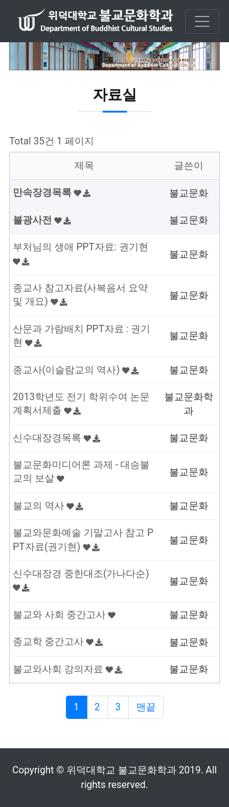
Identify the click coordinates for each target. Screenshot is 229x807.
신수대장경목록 (56, 438)
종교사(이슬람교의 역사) (76, 370)
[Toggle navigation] (202, 21)
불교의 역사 (48, 505)
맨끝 (146, 707)
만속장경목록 (51, 192)
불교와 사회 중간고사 (64, 614)
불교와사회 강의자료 (67, 669)
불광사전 (42, 220)
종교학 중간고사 (58, 641)
